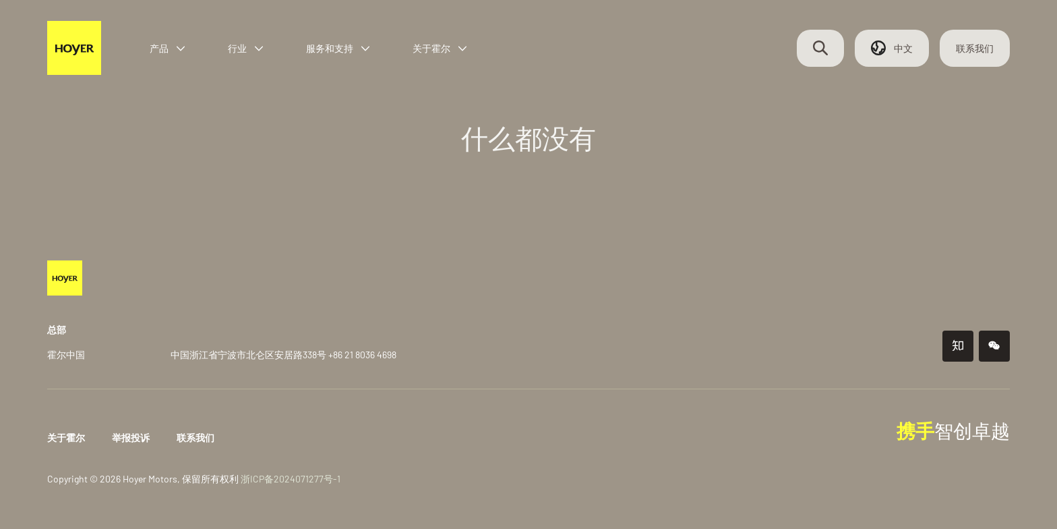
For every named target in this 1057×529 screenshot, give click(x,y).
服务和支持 (339, 49)
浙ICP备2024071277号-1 (292, 478)
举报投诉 (132, 437)
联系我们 (973, 49)
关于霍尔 (441, 49)
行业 (246, 49)
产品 (168, 49)
